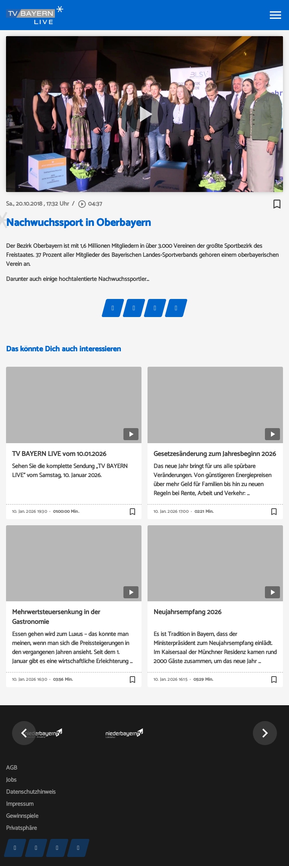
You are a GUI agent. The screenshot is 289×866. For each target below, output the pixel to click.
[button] (24, 733)
